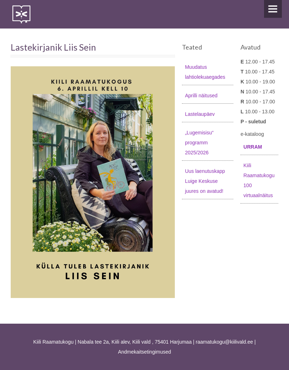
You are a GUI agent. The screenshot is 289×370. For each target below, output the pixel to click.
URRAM (252, 147)
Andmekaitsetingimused (144, 352)
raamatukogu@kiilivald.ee (224, 342)
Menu (273, 9)
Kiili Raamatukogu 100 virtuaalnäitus (258, 180)
